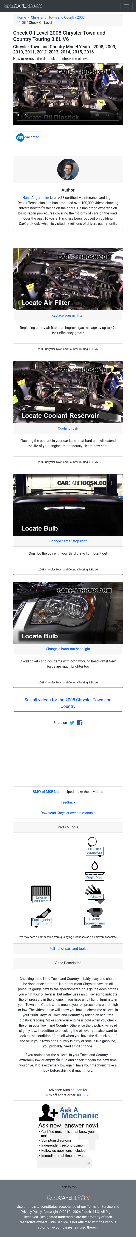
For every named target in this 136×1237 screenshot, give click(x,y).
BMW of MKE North (48, 792)
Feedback (68, 802)
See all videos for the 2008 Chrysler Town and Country (68, 703)
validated (27, 137)
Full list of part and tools (68, 949)
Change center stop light (68, 541)
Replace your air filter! (68, 315)
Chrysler (37, 17)
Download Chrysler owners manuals (68, 813)
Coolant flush (68, 428)
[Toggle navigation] (127, 6)
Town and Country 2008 (66, 17)
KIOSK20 (84, 1095)
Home (21, 17)
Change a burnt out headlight (68, 649)
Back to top (68, 1187)
